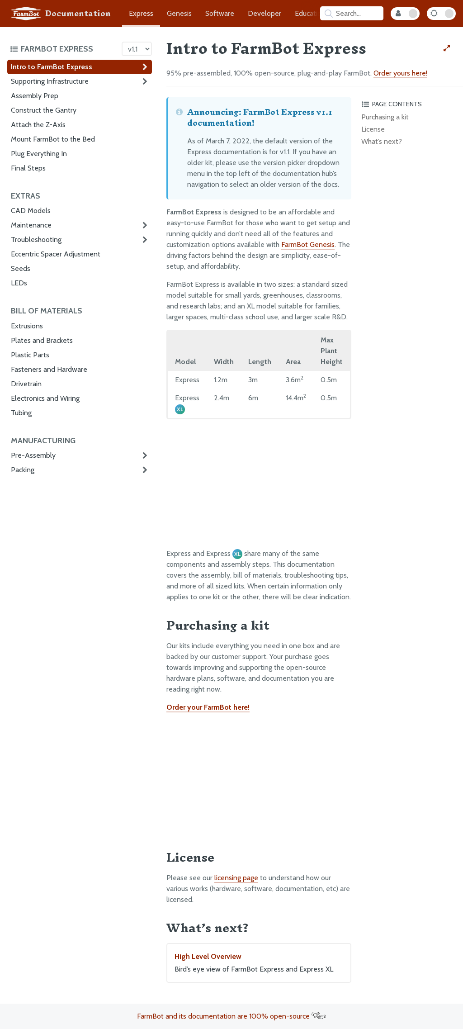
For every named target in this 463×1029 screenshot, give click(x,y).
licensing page (236, 877)
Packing (22, 469)
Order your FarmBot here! (208, 707)
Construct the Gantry (43, 110)
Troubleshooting (36, 239)
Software (219, 13)
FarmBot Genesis (308, 244)
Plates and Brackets (42, 340)
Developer (264, 13)
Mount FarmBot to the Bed (53, 139)
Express (141, 13)
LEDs (19, 283)
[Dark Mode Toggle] (441, 13)
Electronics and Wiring (45, 398)
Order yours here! (400, 73)
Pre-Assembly (33, 455)
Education (310, 13)
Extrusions (27, 326)
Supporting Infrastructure (50, 81)
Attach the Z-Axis (38, 124)
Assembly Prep (34, 95)
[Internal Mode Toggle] (405, 13)
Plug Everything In (39, 153)
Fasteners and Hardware (49, 369)
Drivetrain (26, 383)
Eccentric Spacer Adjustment (55, 254)
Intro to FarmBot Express (51, 66)
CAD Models (31, 210)
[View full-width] (446, 48)
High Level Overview (259, 963)
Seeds (20, 268)
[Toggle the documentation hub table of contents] (63, 49)
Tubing (21, 412)
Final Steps (28, 168)
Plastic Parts (30, 355)
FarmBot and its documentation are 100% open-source (231, 1016)
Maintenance (31, 225)
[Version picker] (137, 49)
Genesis (179, 13)
